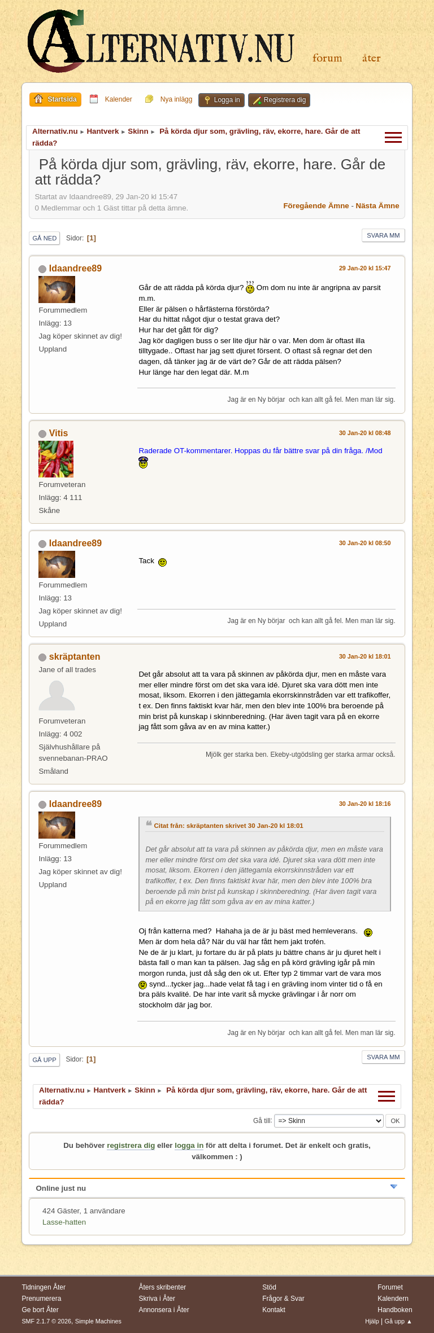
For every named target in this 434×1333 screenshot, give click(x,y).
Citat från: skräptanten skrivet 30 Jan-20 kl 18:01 (228, 825)
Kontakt (273, 1310)
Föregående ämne (316, 205)
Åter (371, 58)
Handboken (394, 1310)
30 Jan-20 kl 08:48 (365, 432)
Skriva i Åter (156, 1299)
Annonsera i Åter (163, 1310)
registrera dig (131, 1145)
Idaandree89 (75, 268)
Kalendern (393, 1299)
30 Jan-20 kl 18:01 (365, 656)
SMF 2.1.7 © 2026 (46, 1321)
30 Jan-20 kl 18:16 (365, 803)
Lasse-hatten (64, 1222)
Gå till (262, 1120)
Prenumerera (41, 1299)
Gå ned (44, 238)
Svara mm (383, 235)
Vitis (58, 433)
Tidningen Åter (43, 1287)
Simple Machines (98, 1321)
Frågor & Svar (283, 1299)
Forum (327, 58)
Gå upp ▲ (399, 1321)
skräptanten (75, 656)
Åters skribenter (162, 1287)
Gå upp (44, 1059)
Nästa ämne (378, 205)
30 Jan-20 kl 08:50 (365, 543)
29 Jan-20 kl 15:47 (365, 268)
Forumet (390, 1287)
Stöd (269, 1287)
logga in (189, 1145)
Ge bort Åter (39, 1310)
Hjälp (372, 1321)
